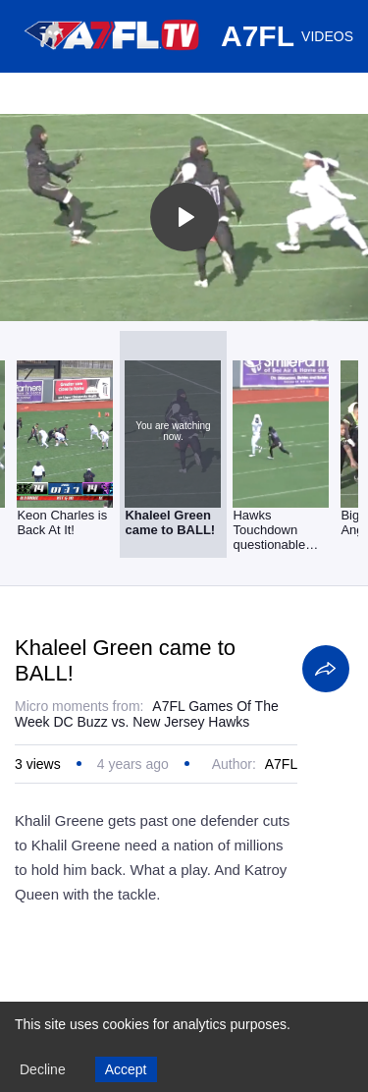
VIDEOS (327, 36)
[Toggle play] (184, 217)
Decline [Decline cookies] (43, 1069)
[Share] (325, 668)
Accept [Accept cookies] (126, 1069)
